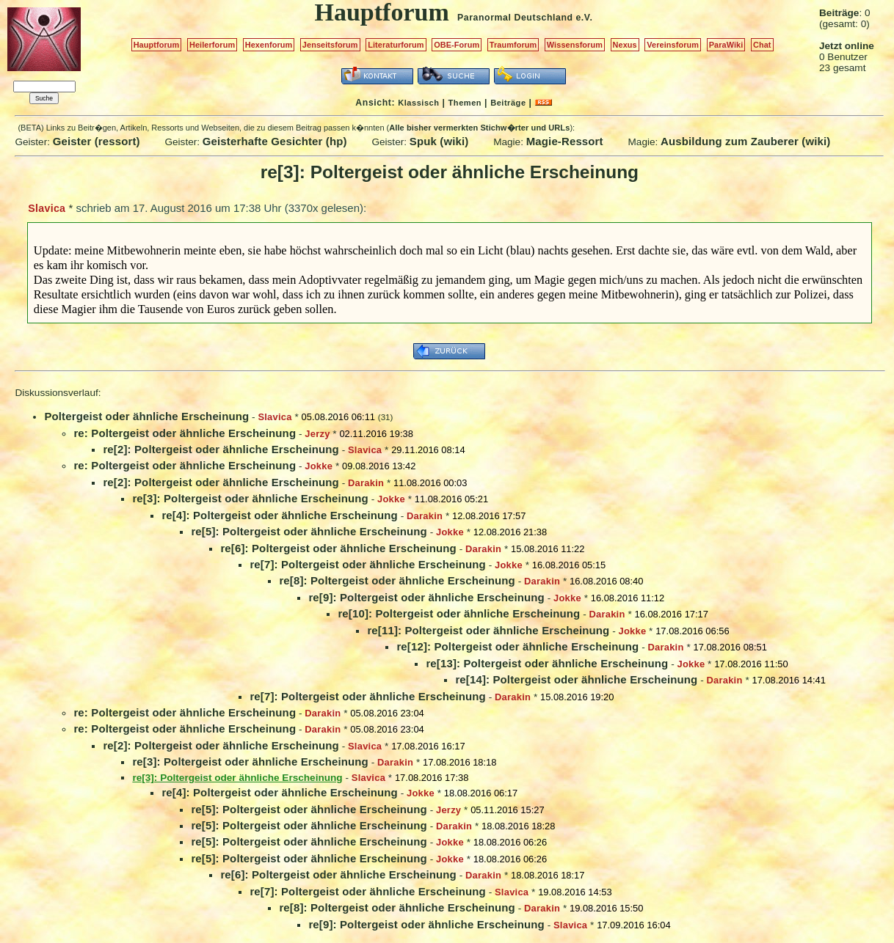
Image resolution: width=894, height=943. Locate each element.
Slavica (46, 208)
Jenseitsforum (330, 44)
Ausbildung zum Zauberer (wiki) (745, 141)
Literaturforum (396, 44)
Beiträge (508, 102)
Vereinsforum (673, 44)
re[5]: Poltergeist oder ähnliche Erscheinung (309, 531)
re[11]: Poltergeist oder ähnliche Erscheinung (488, 630)
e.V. (583, 17)
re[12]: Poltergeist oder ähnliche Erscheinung (517, 646)
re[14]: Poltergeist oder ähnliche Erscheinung (576, 679)
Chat (762, 44)
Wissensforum (575, 44)
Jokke (318, 466)
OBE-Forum (456, 44)
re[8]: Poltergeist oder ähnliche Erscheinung (397, 580)
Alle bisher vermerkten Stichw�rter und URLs (479, 127)
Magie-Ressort (564, 141)
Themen (464, 102)
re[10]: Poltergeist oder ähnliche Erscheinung (459, 613)
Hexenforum (269, 44)
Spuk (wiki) (439, 141)
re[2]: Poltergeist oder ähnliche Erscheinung (221, 449)
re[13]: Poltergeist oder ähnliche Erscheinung (547, 663)
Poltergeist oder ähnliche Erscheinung (146, 416)
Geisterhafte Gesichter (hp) (275, 141)
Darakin (366, 482)
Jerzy (317, 433)
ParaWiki (726, 44)
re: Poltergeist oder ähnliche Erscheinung (184, 433)
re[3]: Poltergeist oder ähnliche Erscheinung (250, 498)
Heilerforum (212, 44)
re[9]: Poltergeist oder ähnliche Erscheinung (426, 597)
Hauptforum (157, 44)
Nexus (625, 44)
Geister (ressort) (96, 141)
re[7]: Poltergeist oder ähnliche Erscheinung (368, 564)
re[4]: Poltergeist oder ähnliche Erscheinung (279, 515)
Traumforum (513, 44)
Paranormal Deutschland (515, 17)
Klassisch (418, 102)
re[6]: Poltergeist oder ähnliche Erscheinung (338, 548)
